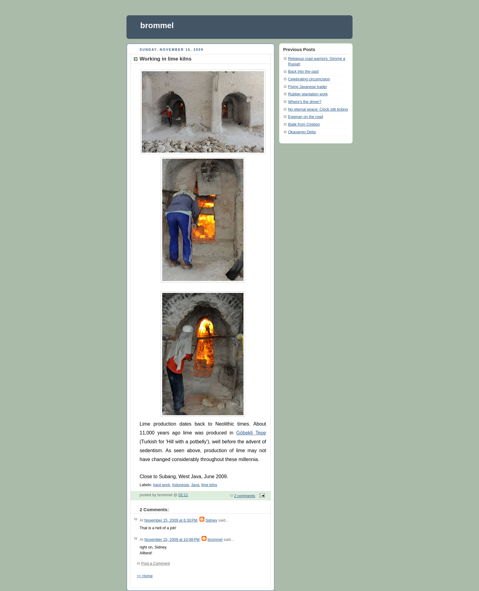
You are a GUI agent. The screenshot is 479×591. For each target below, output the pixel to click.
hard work (161, 485)
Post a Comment (155, 563)
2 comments (244, 496)
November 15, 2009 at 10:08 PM (171, 539)
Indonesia (180, 485)
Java (195, 485)
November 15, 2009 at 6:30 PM (170, 520)
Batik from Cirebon (304, 124)
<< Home (145, 576)
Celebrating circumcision (309, 79)
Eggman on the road (305, 117)
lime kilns (209, 485)
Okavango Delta (302, 132)
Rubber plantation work (308, 94)
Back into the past (303, 71)
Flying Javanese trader (307, 87)
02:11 (183, 495)
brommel (157, 25)
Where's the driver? (304, 102)
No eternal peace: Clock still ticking (318, 109)
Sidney (211, 520)
